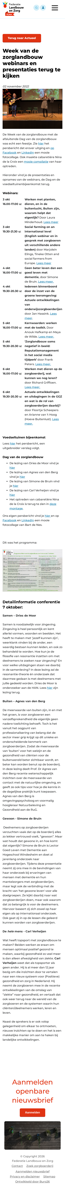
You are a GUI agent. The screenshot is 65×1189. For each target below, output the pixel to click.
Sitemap (49, 1176)
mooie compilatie (36, 161)
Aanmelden (32, 1112)
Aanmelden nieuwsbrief (33, 1171)
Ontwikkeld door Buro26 (32, 1181)
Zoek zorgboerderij (39, 1166)
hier (41, 143)
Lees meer (51, 222)
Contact (17, 1166)
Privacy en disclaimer (25, 1176)
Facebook (9, 520)
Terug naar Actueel (22, 38)
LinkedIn (27, 152)
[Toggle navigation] (54, 7)
